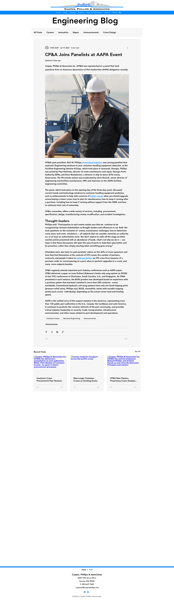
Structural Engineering (71, 318)
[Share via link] (63, 332)
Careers (50, 32)
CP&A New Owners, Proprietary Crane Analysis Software (122, 379)
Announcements (91, 32)
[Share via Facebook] (46, 332)
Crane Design (109, 32)
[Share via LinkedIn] (57, 332)
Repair (76, 32)
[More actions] (127, 47)
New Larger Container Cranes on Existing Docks (85, 379)
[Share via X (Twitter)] (52, 332)
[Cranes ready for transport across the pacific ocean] (87, 365)
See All (137, 351)
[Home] (84, 570)
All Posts (38, 32)
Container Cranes (53, 318)
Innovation (63, 32)
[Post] (91, 570)
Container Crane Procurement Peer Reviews (49, 379)
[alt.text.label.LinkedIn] (120, 12)
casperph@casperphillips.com (87, 587)
